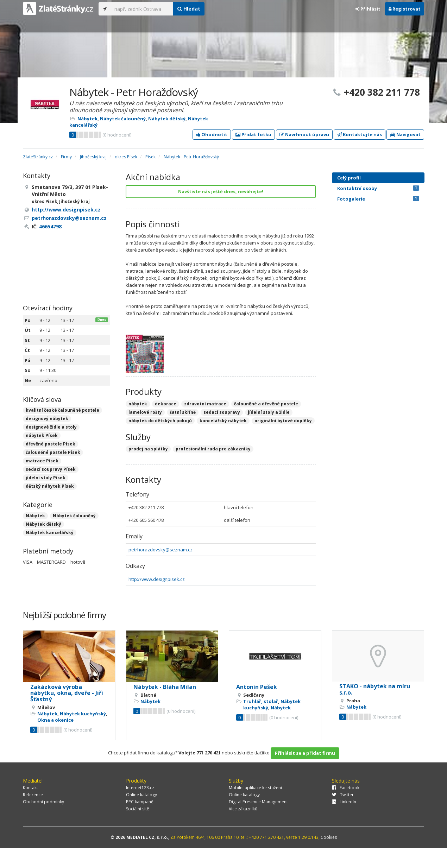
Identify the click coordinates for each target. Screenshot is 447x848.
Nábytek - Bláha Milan (164, 687)
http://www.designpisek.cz (156, 579)
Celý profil (349, 178)
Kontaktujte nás (359, 134)
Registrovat (405, 9)
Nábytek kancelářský (50, 533)
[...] (142, 8)
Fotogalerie (378, 199)
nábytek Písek (42, 435)
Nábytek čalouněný (123, 118)
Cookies (329, 837)
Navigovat (405, 134)
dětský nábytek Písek (50, 486)
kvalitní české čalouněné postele (62, 410)
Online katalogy (141, 795)
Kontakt (30, 788)
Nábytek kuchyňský (83, 713)
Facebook (345, 788)
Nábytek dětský (166, 118)
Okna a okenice (55, 720)
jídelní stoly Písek (45, 478)
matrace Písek (42, 461)
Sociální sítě (137, 809)
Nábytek (87, 118)
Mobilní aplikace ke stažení (255, 788)
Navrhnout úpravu (304, 134)
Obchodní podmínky (43, 802)
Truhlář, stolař (260, 701)
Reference (33, 795)
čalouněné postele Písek (53, 452)
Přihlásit (367, 9)
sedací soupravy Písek (51, 469)
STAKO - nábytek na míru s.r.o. (374, 689)
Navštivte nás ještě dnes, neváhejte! (220, 191)
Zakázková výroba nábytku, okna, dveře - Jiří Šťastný (66, 693)
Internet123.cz (140, 788)
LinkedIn (344, 802)
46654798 (50, 226)
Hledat (188, 8)
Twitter (343, 795)
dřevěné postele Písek (50, 444)
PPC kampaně (139, 802)
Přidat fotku (253, 134)
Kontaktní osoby (378, 188)
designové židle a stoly (51, 427)
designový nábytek (47, 419)
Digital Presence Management (258, 802)
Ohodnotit (211, 134)
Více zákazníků (243, 809)
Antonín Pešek (256, 687)
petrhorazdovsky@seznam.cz (160, 549)
